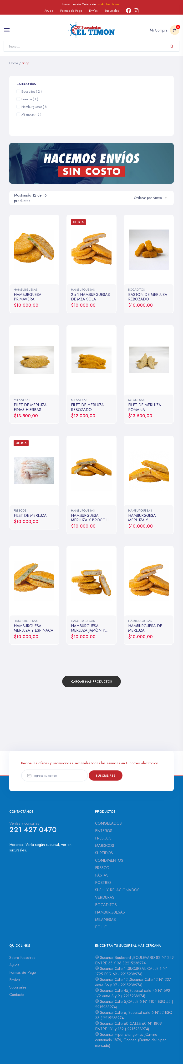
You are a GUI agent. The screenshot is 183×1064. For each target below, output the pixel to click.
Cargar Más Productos (91, 681)
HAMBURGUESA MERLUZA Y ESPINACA (33, 628)
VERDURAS (104, 897)
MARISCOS (104, 845)
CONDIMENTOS (109, 860)
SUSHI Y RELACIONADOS (117, 890)
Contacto (16, 994)
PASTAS (101, 875)
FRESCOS (20, 510)
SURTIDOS (104, 853)
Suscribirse (105, 775)
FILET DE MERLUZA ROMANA (144, 407)
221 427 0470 (33, 829)
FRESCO (102, 868)
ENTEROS (103, 831)
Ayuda (49, 10)
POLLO (101, 927)
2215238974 (135, 963)
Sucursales (112, 10)
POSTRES (103, 882)
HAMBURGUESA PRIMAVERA (27, 297)
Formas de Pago (71, 10)
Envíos (93, 10)
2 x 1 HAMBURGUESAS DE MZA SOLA (90, 297)
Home (13, 63)
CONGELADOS (108, 823)
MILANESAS (22, 400)
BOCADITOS (136, 289)
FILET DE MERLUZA (30, 515)
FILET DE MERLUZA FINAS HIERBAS (30, 407)
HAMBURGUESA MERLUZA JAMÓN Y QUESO (88, 630)
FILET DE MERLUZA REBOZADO (87, 407)
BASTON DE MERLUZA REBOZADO (147, 297)
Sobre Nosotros (22, 957)
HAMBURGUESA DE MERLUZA (145, 628)
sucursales (17, 850)
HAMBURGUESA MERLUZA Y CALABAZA (142, 520)
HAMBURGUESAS (26, 289)
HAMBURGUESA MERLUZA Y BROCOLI (89, 518)
